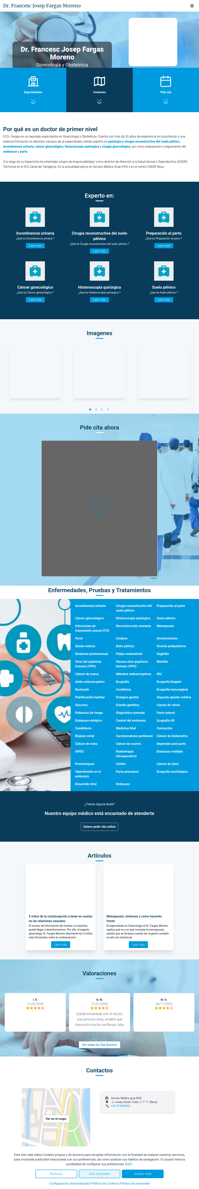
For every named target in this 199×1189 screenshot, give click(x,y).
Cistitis (121, 764)
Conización (164, 728)
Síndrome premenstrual (91, 654)
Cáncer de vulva (86, 744)
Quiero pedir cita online (99, 827)
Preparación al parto (171, 606)
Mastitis (162, 661)
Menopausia (165, 626)
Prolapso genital (127, 697)
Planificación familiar (90, 697)
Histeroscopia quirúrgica (133, 618)
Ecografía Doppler (169, 682)
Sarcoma (81, 705)
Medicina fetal (126, 728)
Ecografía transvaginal (172, 689)
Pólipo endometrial (129, 654)
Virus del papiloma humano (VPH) (88, 664)
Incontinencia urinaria (90, 606)
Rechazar (56, 1174)
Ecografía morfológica (172, 771)
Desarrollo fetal (86, 784)
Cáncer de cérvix (168, 705)
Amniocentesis (167, 638)
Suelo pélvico (166, 618)
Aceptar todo (143, 1174)
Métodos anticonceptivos (133, 674)
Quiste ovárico (85, 646)
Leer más (35, 246)
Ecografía (122, 682)
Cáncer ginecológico (89, 618)
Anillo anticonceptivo (90, 682)
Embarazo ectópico (88, 720)
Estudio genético (127, 705)
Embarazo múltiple (170, 751)
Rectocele (82, 689)
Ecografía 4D (166, 720)
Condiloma (123, 689)
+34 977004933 (120, 1105)
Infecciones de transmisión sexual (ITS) (92, 628)
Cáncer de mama (87, 674)
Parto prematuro (127, 771)
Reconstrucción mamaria (133, 626)
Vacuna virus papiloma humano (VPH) (132, 664)
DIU (159, 674)
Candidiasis (83, 728)
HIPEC (79, 751)
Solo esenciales (99, 1174)
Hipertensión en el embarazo (88, 774)
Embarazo (123, 784)
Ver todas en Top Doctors (99, 1045)
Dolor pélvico (125, 646)
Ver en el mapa (56, 1119)
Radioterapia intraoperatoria (126, 754)
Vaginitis (163, 654)
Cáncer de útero (168, 764)
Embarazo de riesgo (89, 713)
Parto (79, 638)
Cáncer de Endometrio (172, 736)
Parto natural (166, 713)
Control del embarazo (131, 720)
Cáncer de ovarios (128, 744)
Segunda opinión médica (174, 697)
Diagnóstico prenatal (130, 713)
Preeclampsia (84, 764)
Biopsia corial (84, 736)
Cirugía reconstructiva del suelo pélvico (134, 608)
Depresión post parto (171, 744)
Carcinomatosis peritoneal (134, 736)
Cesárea (121, 638)
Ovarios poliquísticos (171, 646)
